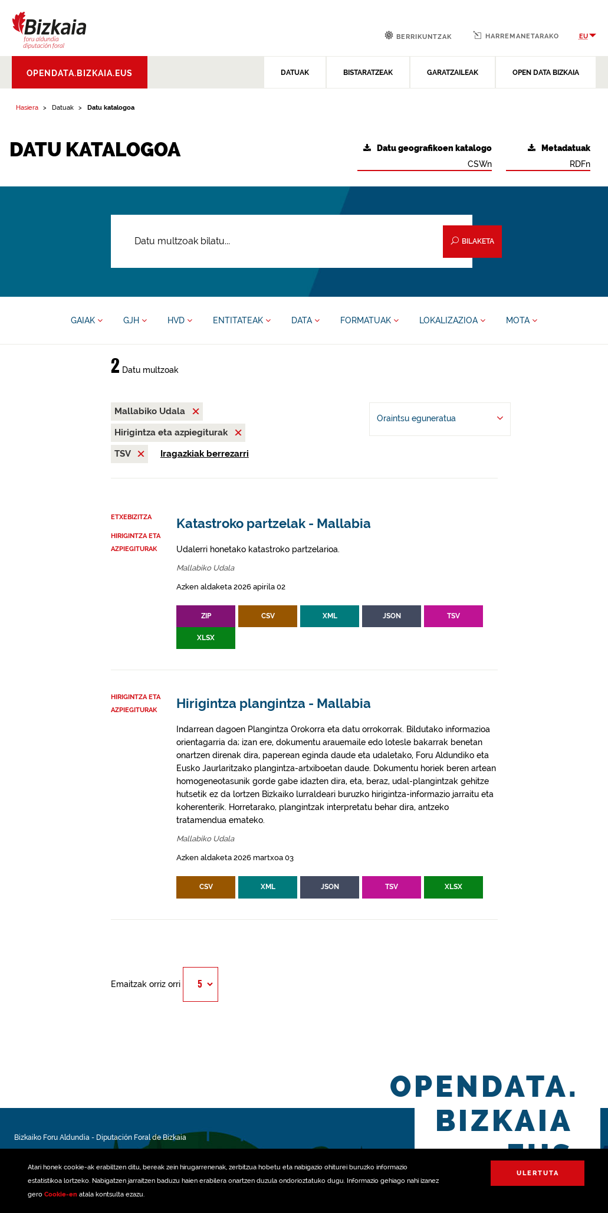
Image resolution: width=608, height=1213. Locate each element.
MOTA (521, 320)
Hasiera (27, 108)
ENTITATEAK (242, 320)
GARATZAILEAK (452, 72)
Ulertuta (538, 1173)
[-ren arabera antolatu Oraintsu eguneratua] (440, 419)
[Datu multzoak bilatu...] (292, 241)
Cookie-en (60, 1194)
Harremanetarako (516, 35)
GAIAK (87, 320)
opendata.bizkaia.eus (80, 73)
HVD (179, 320)
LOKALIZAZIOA (452, 320)
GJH (135, 320)
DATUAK (295, 72)
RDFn (559, 156)
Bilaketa (472, 241)
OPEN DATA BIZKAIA (545, 72)
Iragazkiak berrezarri (204, 453)
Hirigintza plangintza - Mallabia (273, 703)
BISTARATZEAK (368, 72)
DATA (305, 320)
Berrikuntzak (418, 36)
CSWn (427, 156)
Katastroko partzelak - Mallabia (273, 523)
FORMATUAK (369, 320)
